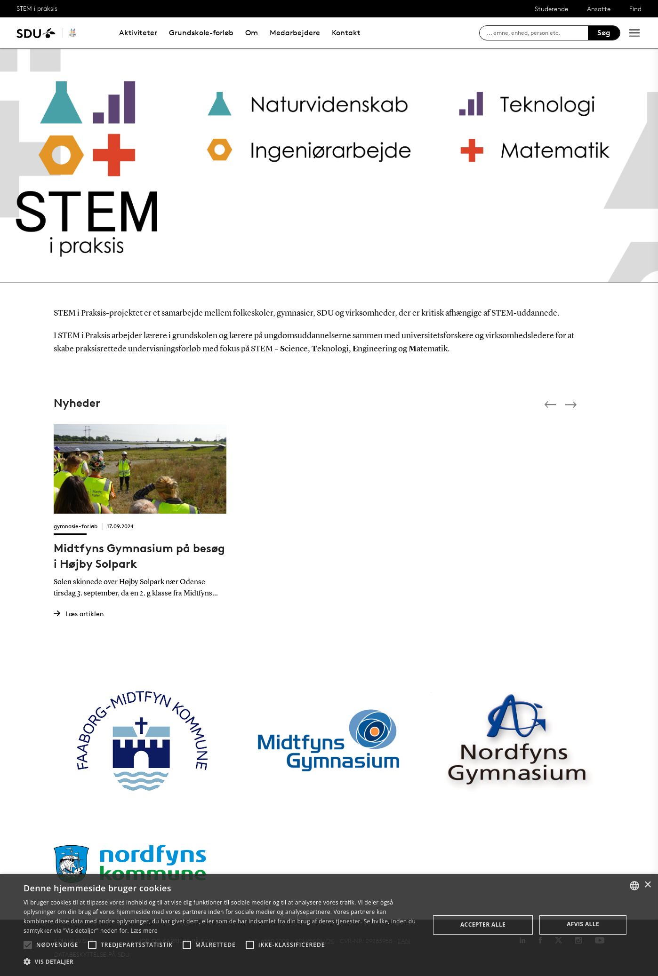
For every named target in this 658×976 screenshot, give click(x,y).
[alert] (329, 925)
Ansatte (598, 9)
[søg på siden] (537, 33)
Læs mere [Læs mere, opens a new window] (143, 931)
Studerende (551, 9)
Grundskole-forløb (201, 32)
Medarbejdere (295, 32)
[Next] (571, 404)
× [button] (647, 885)
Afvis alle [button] (583, 924)
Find (635, 9)
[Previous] (551, 404)
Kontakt (346, 32)
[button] (27, 945)
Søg (603, 32)
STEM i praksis (36, 8)
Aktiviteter (138, 32)
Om (251, 32)
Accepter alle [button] (483, 924)
